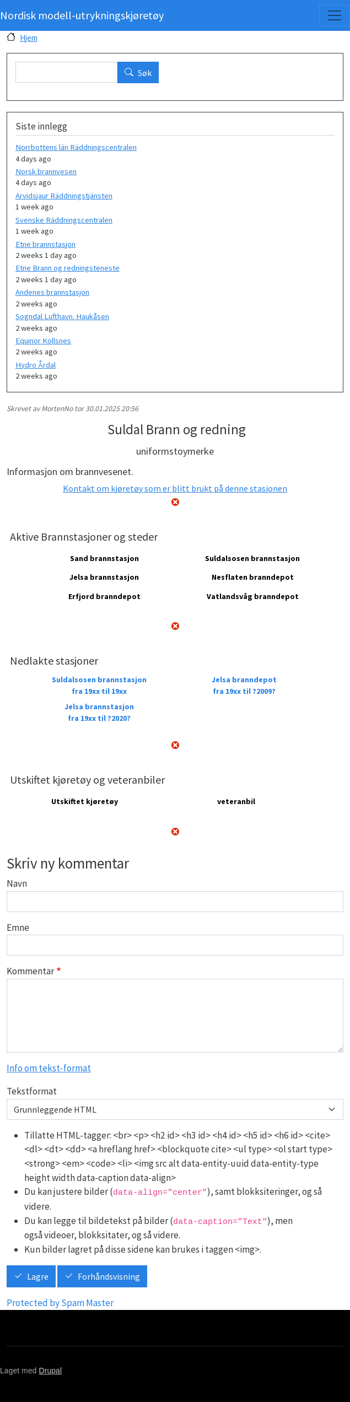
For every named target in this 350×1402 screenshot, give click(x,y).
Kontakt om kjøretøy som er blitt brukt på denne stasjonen (175, 488)
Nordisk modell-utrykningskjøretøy (82, 15)
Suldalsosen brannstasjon (252, 558)
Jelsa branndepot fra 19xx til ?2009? (244, 685)
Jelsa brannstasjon (104, 577)
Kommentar (30, 971)
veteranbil (236, 801)
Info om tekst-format (49, 1068)
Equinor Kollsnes (43, 341)
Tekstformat (32, 1091)
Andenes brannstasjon (52, 292)
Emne (18, 927)
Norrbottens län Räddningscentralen (76, 147)
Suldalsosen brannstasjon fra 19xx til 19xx (99, 685)
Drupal (50, 1371)
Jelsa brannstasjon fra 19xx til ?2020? (99, 712)
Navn (17, 883)
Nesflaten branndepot (253, 577)
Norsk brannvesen (46, 171)
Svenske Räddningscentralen (63, 220)
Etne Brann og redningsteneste (67, 268)
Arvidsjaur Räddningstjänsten (63, 196)
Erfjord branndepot (104, 596)
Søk (145, 72)
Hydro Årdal (35, 365)
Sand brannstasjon (104, 558)
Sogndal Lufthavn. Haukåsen (62, 316)
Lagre (38, 1276)
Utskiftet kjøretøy (84, 801)
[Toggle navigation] (334, 15)
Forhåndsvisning (109, 1276)
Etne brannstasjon (45, 244)
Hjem (28, 38)
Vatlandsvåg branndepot (253, 596)
